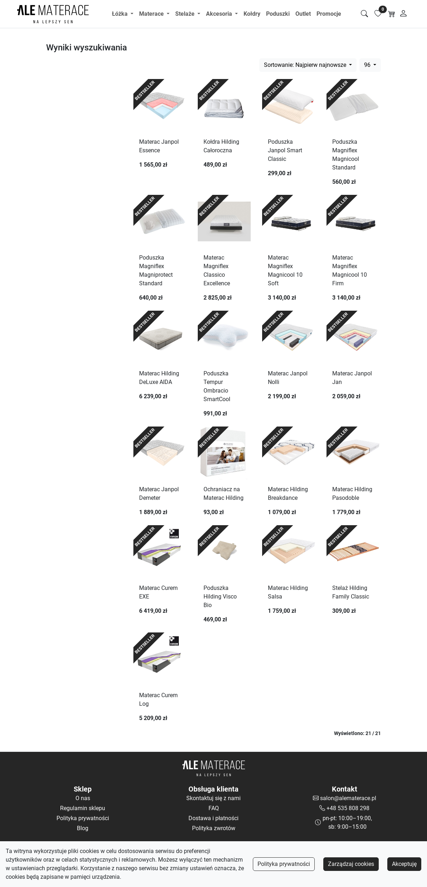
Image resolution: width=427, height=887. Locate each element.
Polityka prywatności (283, 864)
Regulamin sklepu (82, 808)
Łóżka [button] (120, 13)
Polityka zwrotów (213, 828)
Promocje (328, 13)
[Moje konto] (403, 14)
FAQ (213, 808)
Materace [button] (152, 13)
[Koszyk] (391, 14)
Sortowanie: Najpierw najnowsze (306, 64)
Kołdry (252, 13)
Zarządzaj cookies (351, 864)
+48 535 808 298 (348, 808)
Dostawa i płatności (213, 818)
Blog (82, 828)
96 (368, 64)
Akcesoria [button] (220, 13)
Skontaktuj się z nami (213, 798)
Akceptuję (404, 864)
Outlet (303, 13)
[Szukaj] (364, 14)
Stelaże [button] (185, 13)
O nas (82, 798)
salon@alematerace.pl (348, 798)
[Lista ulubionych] (378, 13)
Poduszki (278, 13)
